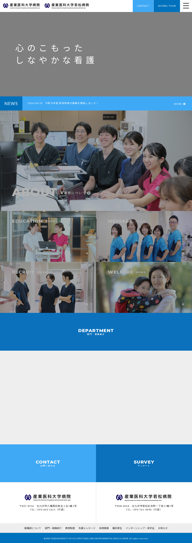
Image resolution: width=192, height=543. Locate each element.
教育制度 (70, 528)
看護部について (32, 528)
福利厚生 (117, 528)
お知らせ (163, 528)
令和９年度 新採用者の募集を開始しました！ (64, 103)
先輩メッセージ (87, 528)
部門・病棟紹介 (53, 528)
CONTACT (143, 5)
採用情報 (104, 528)
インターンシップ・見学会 (140, 528)
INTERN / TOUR (167, 5)
